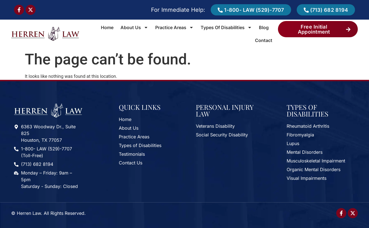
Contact (263, 40)
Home (107, 27)
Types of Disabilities (226, 27)
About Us (134, 27)
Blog (264, 27)
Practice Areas (174, 27)
